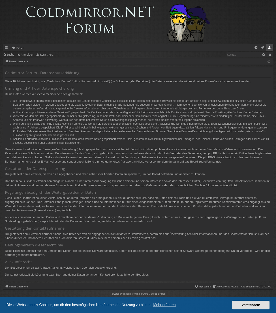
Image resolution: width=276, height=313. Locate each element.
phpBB (126, 294)
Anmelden (27, 55)
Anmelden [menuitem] (264, 48)
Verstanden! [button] (251, 305)
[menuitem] (255, 47)
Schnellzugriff (7, 48)
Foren (20, 48)
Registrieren (47, 55)
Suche (10, 55)
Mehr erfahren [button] (164, 305)
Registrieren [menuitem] (270, 48)
